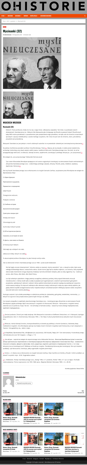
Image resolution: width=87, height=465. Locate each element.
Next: (64, 392)
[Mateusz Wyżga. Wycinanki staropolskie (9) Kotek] (12, 410)
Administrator (8, 34)
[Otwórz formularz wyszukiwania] (85, 15)
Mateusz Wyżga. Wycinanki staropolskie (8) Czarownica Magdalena (51, 420)
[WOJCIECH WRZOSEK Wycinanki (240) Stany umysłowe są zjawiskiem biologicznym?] (74, 440)
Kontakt (26, 16)
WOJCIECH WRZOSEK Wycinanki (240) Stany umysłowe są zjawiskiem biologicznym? (73, 450)
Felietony (7, 414)
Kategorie (17, 16)
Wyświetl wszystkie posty (25, 383)
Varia (4, 27)
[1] (82, 143)
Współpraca (33, 16)
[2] (46, 148)
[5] (26, 254)
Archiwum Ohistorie (45, 16)
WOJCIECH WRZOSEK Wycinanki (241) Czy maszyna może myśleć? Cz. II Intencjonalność (33, 420)
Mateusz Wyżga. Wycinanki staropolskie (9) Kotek (10, 419)
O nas (2, 16)
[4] (20, 166)
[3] (82, 152)
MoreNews (48, 463)
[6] (29, 290)
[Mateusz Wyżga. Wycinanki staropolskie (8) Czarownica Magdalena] (53, 410)
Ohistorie (10, 16)
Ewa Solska (6, 422)
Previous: (23, 392)
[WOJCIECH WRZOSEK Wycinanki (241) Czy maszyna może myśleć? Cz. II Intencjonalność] (33, 410)
